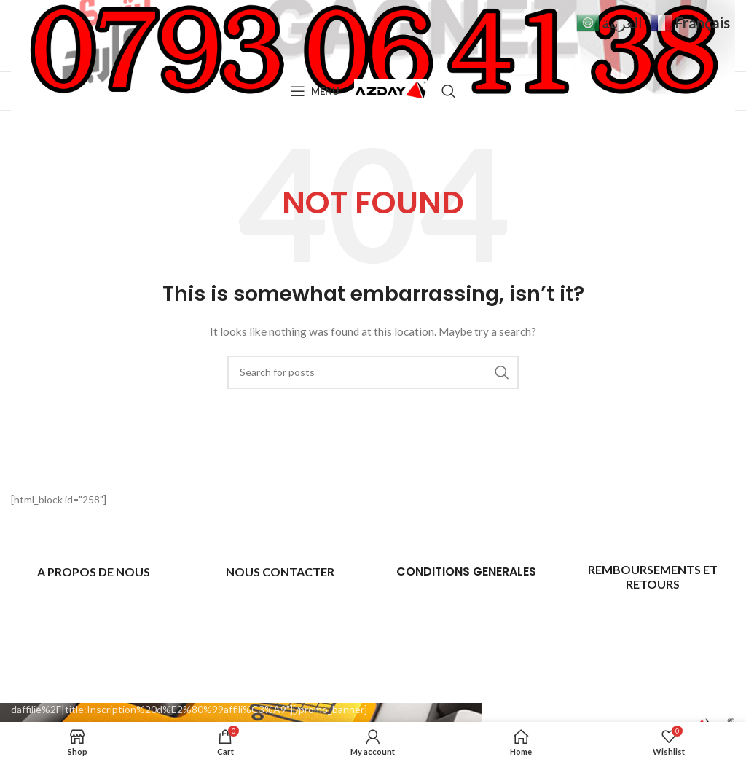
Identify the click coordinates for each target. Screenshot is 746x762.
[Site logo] (390, 90)
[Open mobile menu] (315, 91)
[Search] (448, 91)
